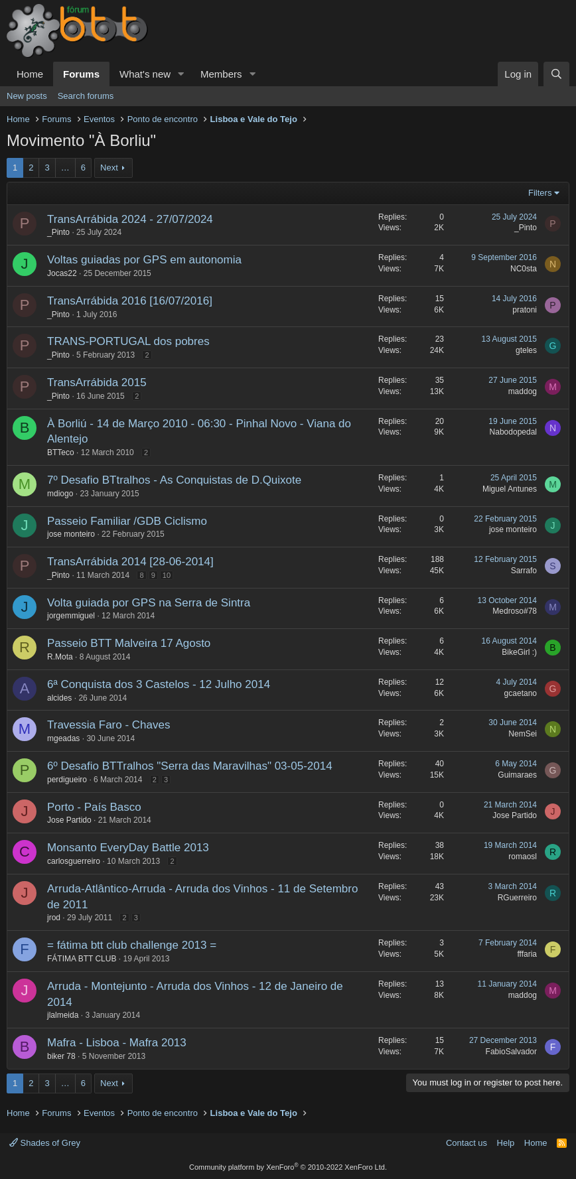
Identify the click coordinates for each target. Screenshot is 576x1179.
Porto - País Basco (94, 807)
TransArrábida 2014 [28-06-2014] (130, 561)
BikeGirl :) (519, 652)
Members (221, 74)
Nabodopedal (513, 432)
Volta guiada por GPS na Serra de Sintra (148, 602)
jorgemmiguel (71, 615)
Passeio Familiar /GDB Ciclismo (127, 521)
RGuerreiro (517, 897)
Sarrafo (524, 570)
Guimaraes (517, 775)
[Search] (556, 74)
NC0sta (523, 268)
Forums (81, 74)
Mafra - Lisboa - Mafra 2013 (116, 1042)
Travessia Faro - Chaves (108, 725)
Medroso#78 (514, 611)
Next (109, 168)
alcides (59, 698)
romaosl (522, 856)
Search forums (86, 96)
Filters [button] (539, 193)
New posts (27, 96)
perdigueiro (67, 779)
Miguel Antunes (509, 489)
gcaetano (520, 693)
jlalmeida (62, 1015)
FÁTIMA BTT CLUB (81, 958)
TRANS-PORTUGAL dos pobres (128, 341)
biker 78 (61, 1056)
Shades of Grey (44, 1143)
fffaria (527, 954)
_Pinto (58, 232)
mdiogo (60, 493)
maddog (522, 391)
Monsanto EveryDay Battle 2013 (128, 847)
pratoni (524, 309)
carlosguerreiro (73, 861)
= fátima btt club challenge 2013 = (131, 945)
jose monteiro (71, 534)
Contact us (466, 1143)
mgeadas (63, 738)
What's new (145, 74)
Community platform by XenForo (288, 1167)
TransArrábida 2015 (97, 382)
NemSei (522, 733)
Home (30, 74)
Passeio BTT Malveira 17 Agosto (128, 643)
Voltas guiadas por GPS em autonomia (144, 259)
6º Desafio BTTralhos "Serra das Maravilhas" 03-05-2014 (189, 766)
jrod (53, 917)
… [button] (65, 168)
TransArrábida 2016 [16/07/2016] (129, 301)
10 (167, 575)
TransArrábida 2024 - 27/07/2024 (130, 219)
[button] (181, 74)
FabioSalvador (511, 1051)
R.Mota (60, 656)
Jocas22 (62, 273)
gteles (526, 350)
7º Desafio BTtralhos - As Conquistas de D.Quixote (174, 480)
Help (506, 1143)
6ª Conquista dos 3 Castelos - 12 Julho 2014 (158, 684)
